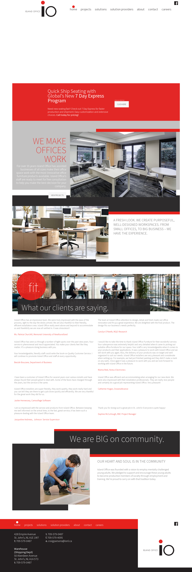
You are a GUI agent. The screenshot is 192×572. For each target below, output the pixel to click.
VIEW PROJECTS (57, 195)
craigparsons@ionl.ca (60, 541)
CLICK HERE (121, 104)
